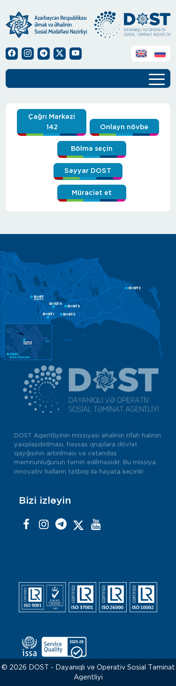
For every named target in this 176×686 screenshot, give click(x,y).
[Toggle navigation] (156, 78)
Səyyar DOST (87, 171)
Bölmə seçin (92, 149)
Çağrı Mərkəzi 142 (51, 122)
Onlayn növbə (124, 127)
